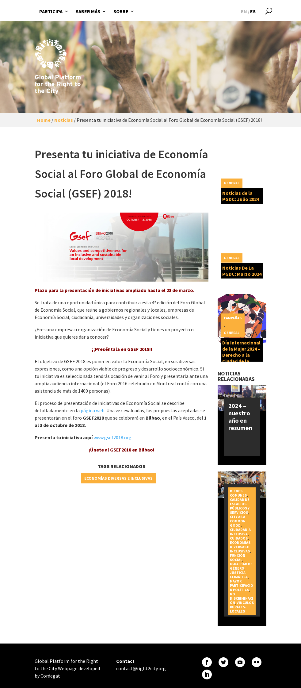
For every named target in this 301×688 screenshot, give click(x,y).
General (231, 183)
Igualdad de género (241, 566)
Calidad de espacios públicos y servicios (240, 506)
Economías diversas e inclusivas (118, 478)
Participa (51, 11)
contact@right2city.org (141, 668)
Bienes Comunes (238, 493)
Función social (237, 557)
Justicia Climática (239, 574)
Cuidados (239, 538)
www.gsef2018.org (112, 437)
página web (93, 410)
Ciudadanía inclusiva (240, 531)
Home (44, 120)
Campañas (233, 318)
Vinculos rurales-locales (242, 606)
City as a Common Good (238, 521)
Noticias (63, 120)
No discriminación (241, 598)
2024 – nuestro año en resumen (240, 417)
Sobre (120, 11)
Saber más (88, 11)
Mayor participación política (241, 585)
